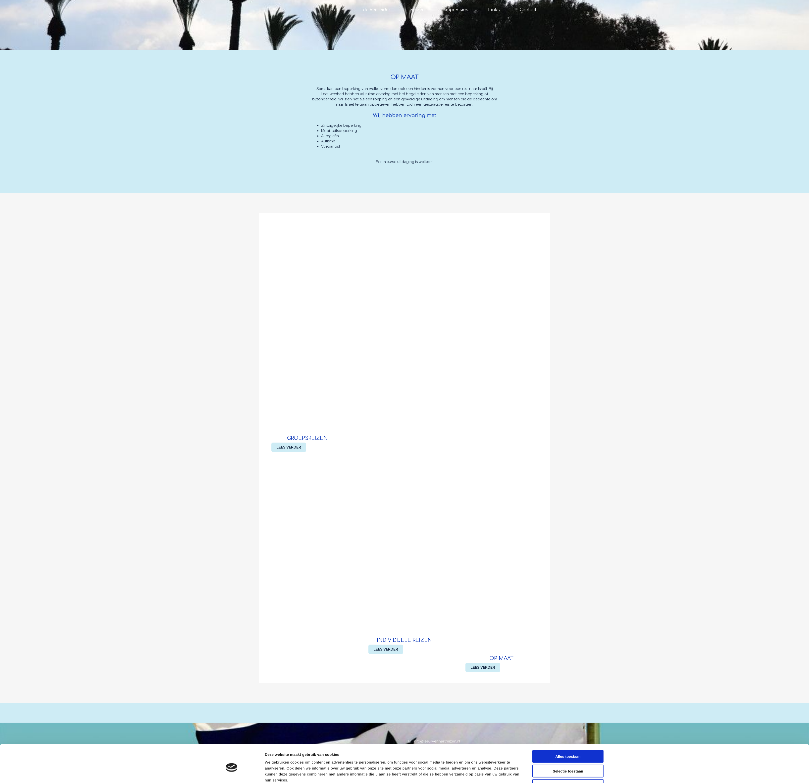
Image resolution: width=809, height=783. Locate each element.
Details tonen (468, 773)
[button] (288, 447)
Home (336, 9)
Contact (528, 9)
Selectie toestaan (568, 748)
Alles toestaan (568, 733)
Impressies (456, 9)
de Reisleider (377, 9)
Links (494, 9)
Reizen (417, 9)
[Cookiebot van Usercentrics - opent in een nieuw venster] (231, 773)
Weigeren (567, 762)
